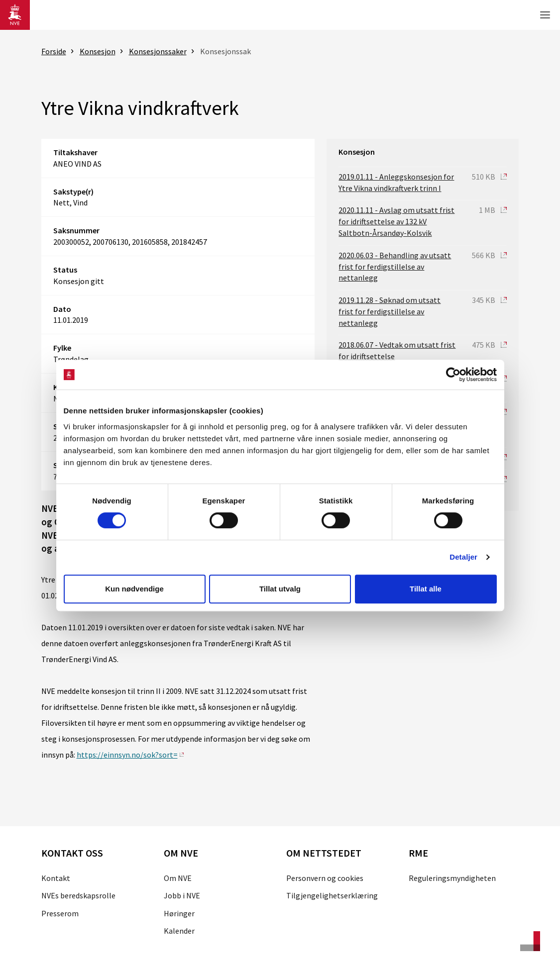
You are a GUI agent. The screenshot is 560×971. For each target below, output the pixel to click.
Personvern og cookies (324, 878)
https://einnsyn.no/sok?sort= (127, 755)
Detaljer (463, 557)
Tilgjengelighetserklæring (332, 895)
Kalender (179, 931)
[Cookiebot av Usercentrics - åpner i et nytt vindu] (453, 374)
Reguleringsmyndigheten (452, 878)
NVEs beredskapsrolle (78, 895)
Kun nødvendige (134, 588)
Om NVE (178, 878)
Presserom (60, 913)
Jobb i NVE (182, 895)
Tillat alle (426, 588)
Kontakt (55, 878)
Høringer (179, 913)
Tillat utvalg (280, 588)
